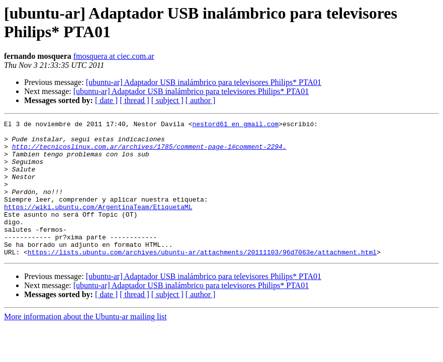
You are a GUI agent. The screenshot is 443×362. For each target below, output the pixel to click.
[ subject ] (167, 100)
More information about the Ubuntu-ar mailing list (85, 343)
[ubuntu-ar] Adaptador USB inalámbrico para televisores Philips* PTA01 (203, 82)
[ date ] (106, 100)
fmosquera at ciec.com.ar (113, 56)
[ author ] (201, 100)
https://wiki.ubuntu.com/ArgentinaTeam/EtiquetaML (98, 224)
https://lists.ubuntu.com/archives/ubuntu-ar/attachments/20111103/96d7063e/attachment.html (202, 279)
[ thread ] (134, 100)
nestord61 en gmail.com (235, 125)
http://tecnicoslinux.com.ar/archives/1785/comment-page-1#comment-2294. (149, 152)
